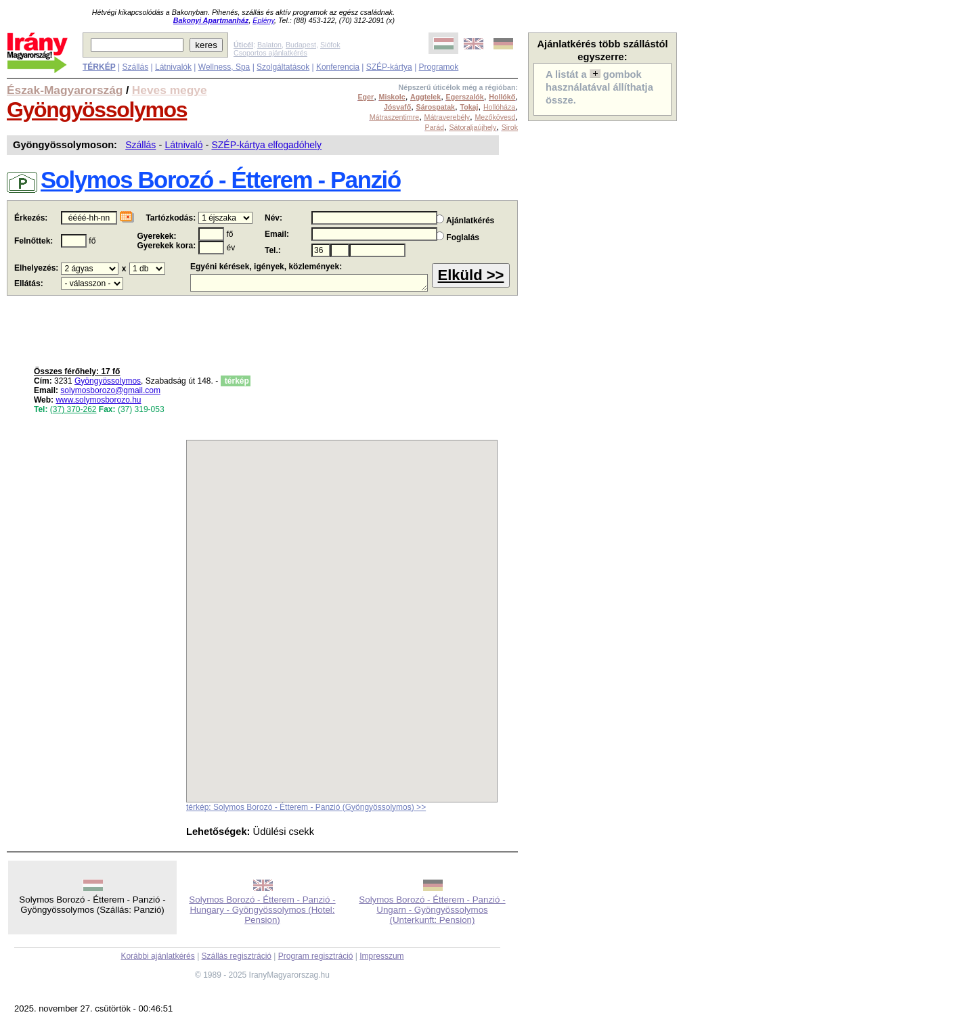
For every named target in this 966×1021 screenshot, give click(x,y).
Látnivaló (183, 144)
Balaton (269, 45)
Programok (439, 67)
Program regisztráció (315, 956)
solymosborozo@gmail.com (110, 390)
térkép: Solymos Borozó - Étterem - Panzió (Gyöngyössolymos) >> (306, 807)
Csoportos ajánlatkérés (270, 53)
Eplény (263, 20)
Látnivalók (173, 67)
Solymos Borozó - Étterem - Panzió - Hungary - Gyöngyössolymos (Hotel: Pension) (262, 909)
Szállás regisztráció (236, 956)
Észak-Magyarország (65, 90)
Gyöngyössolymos (97, 109)
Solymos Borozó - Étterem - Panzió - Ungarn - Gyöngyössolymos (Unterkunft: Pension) (432, 909)
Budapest (301, 45)
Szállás (135, 67)
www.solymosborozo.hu (98, 400)
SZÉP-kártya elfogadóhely (266, 144)
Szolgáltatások (283, 67)
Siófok (330, 45)
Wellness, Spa (224, 67)
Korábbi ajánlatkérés (157, 956)
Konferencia (337, 67)
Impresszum (381, 956)
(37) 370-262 (73, 409)
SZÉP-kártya (389, 67)
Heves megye (169, 90)
